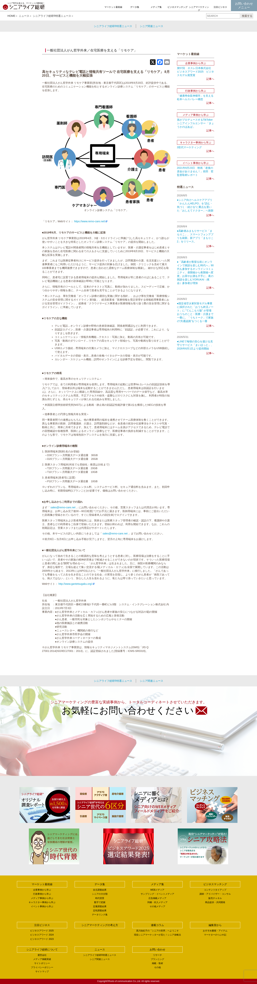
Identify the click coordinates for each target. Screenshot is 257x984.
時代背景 (99, 898)
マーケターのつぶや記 (215, 934)
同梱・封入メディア (157, 902)
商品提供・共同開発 (215, 902)
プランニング (157, 959)
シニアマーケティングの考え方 (199, 10)
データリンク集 (100, 914)
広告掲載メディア (157, 898)
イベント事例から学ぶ (42, 906)
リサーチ (157, 955)
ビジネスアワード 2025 (42, 930)
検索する (247, 15)
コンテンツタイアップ (215, 890)
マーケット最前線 (113, 7)
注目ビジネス (220, 7)
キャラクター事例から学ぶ (42, 902)
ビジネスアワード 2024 (42, 934)
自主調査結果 (99, 890)
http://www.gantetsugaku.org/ (75, 583)
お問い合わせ (157, 949)
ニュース (24, 15)
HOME (11, 15)
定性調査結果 (99, 910)
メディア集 (156, 7)
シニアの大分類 (100, 894)
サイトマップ (42, 971)
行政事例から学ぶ (42, 894)
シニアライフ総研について (42, 949)
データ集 (134, 7)
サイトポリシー (42, 963)
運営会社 (42, 955)
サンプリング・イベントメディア (157, 894)
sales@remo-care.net (62, 507)
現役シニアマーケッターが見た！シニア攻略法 (157, 934)
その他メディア (157, 906)
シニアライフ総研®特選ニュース (52, 15)
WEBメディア (157, 890)
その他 (157, 967)
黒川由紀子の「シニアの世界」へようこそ (157, 930)
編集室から (215, 925)
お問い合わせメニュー (244, 5)
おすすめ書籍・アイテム (215, 930)
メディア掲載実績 (42, 959)
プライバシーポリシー (42, 967)
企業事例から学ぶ (42, 890)
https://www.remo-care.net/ (89, 221)
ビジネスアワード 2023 (42, 939)
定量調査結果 (99, 906)
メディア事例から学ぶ (42, 898)
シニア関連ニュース (151, 26)
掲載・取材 (157, 963)
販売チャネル (215, 898)
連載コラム (157, 925)
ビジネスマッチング (177, 7)
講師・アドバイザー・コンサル (215, 894)
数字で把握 (99, 902)
